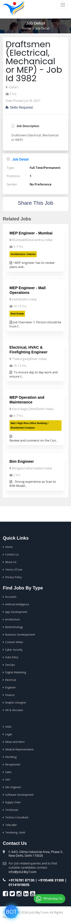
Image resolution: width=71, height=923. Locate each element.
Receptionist (12, 764)
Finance (10, 695)
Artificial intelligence (17, 604)
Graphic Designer (15, 702)
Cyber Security (14, 649)
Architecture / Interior (23, 254)
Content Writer (14, 642)
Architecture (12, 619)
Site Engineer (13, 787)
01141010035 (19, 884)
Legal (8, 734)
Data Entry (11, 657)
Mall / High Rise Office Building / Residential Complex (29, 425)
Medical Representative (19, 749)
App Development (16, 612)
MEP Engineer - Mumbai (30, 233)
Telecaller (11, 825)
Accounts (10, 597)
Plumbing (10, 757)
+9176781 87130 (21, 880)
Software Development (19, 794)
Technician (11, 810)
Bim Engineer (21, 461)
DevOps (10, 665)
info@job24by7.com (22, 872)
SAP (7, 779)
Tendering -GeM (15, 832)
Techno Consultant (16, 817)
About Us (10, 562)
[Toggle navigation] (63, 4)
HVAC (8, 726)
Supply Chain (13, 802)
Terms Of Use (13, 569)
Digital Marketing (15, 672)
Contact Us (12, 554)
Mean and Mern (15, 742)
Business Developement (20, 634)
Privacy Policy (13, 577)
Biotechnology (14, 627)
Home (27, 28)
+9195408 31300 (51, 880)
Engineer (10, 687)
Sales (8, 772)
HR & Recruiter (14, 710)
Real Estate (17, 313)
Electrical (10, 680)
